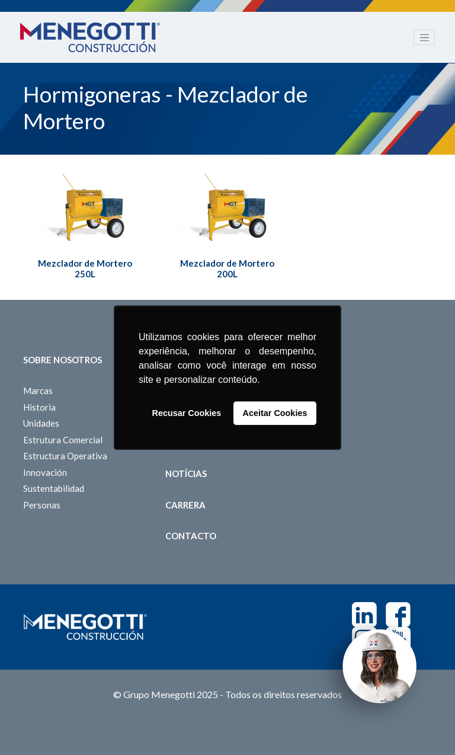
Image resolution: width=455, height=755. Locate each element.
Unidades (41, 423)
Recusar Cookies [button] (187, 413)
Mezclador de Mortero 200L (227, 268)
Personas (41, 505)
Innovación (45, 472)
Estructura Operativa (65, 455)
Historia (39, 407)
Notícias (186, 473)
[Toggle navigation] (424, 37)
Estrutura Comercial (62, 439)
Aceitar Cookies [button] (275, 413)
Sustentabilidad (53, 488)
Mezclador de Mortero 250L (85, 268)
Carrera (185, 505)
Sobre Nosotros (62, 359)
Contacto (190, 535)
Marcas (38, 390)
